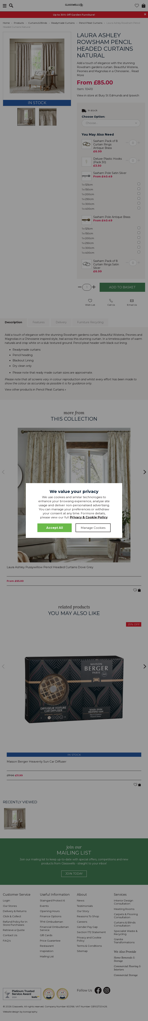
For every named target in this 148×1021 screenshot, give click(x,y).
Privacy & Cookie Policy (89, 517)
